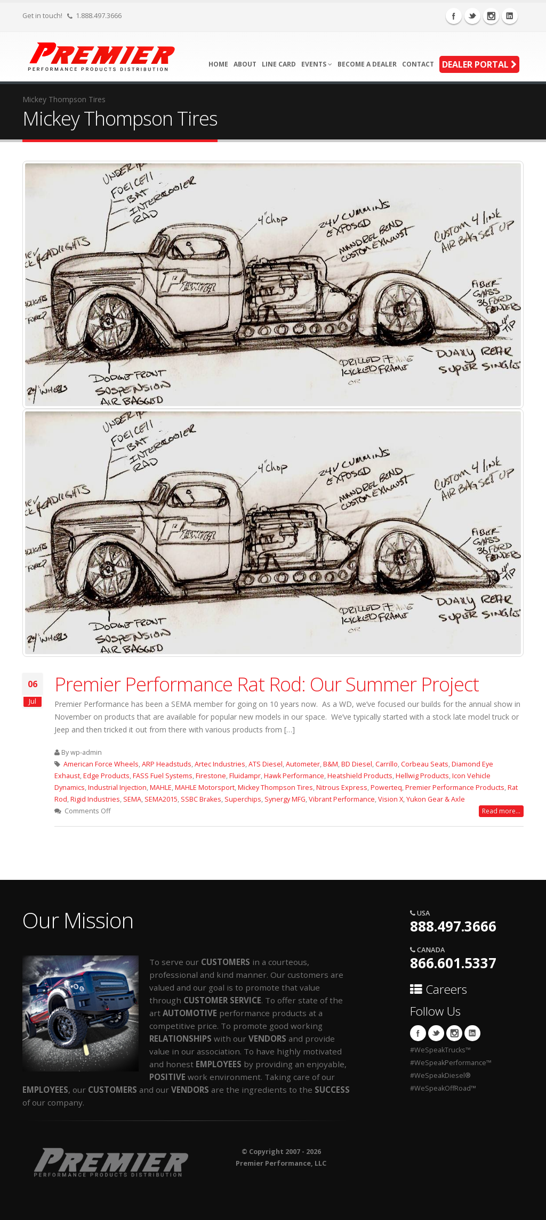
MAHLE (161, 787)
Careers (438, 989)
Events (316, 64)
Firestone (211, 775)
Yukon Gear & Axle (435, 799)
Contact (418, 64)
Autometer (303, 764)
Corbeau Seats (424, 764)
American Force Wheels (101, 764)
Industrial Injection (117, 787)
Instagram (491, 16)
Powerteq (386, 787)
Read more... (501, 810)
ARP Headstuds (166, 764)
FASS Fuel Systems (162, 775)
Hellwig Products (422, 775)
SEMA (132, 799)
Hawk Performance (294, 775)
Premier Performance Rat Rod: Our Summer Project (266, 684)
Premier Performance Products (454, 787)
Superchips (242, 799)
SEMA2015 (161, 799)
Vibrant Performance (342, 799)
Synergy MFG (285, 799)
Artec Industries (220, 764)
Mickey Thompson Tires (275, 787)
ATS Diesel (265, 764)
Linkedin (510, 16)
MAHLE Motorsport (205, 787)
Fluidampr (245, 775)
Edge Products (106, 775)
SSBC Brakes (201, 799)
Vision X (390, 799)
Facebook (454, 16)
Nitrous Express (341, 787)
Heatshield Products (359, 775)
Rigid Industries (95, 799)
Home (218, 64)
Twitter (472, 16)
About (245, 64)
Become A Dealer (367, 64)
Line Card (279, 64)
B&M (330, 764)
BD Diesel (356, 764)
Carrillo (386, 764)
